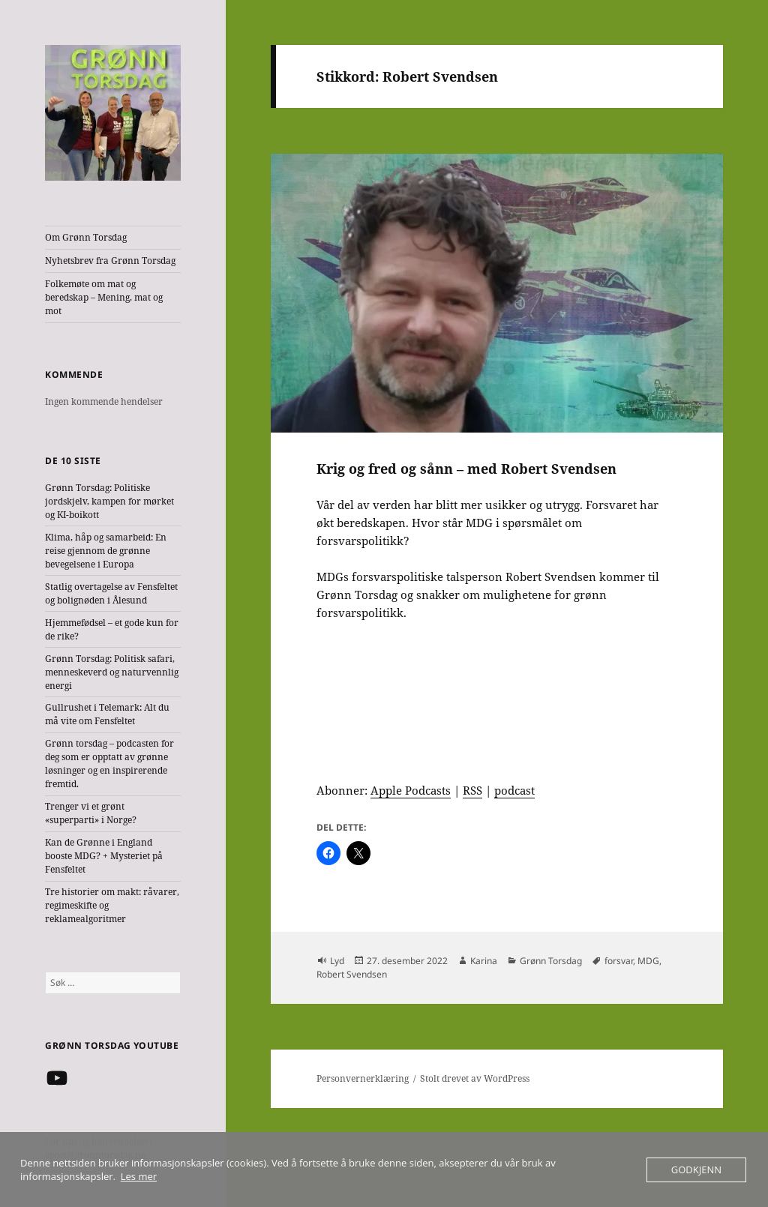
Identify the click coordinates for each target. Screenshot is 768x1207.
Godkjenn (696, 1169)
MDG (648, 960)
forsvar (618, 960)
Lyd (337, 960)
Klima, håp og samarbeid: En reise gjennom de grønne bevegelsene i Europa (105, 551)
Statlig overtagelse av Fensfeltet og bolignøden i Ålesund (111, 593)
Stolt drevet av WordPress (475, 1078)
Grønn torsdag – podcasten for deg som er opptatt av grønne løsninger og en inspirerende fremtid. (109, 763)
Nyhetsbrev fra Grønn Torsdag (110, 260)
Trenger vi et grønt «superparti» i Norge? (90, 813)
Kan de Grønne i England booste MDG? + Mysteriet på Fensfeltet (104, 856)
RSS (472, 790)
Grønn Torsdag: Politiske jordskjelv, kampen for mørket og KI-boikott (109, 501)
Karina (483, 960)
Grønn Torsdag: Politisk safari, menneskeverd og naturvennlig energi (111, 672)
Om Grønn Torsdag (86, 237)
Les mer (139, 1176)
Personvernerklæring (362, 1078)
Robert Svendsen (351, 974)
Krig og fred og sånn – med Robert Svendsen (466, 469)
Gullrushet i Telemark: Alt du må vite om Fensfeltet (107, 714)
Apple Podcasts (410, 790)
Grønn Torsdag (551, 960)
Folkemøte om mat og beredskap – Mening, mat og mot (104, 297)
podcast (514, 790)
